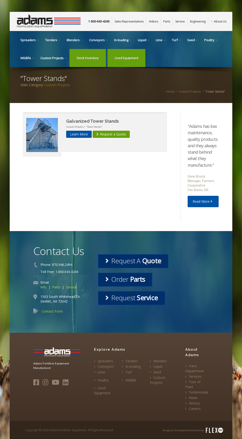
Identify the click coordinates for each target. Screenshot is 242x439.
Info (43, 287)
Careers (195, 408)
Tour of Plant (192, 384)
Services (195, 376)
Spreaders (28, 40)
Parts (166, 21)
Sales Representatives (129, 21)
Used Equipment (126, 58)
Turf (175, 40)
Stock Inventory (88, 58)
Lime (159, 40)
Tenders (51, 40)
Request (131, 297)
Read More (203, 201)
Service (180, 21)
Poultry (209, 40)
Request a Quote (111, 134)
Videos (153, 21)
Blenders (73, 40)
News (193, 397)
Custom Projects (52, 58)
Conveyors (97, 40)
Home (170, 92)
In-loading (121, 40)
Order (125, 279)
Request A (133, 260)
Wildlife (25, 58)
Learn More (79, 134)
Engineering (198, 21)
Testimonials (198, 392)
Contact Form (52, 311)
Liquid (142, 40)
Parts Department (194, 368)
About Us (218, 21)
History (194, 403)
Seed (191, 40)
